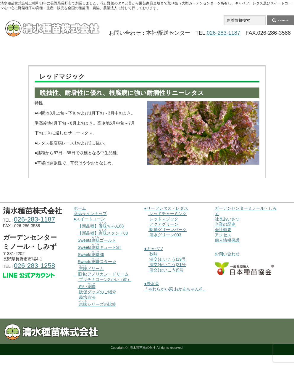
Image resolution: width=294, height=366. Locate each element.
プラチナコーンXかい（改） (104, 279)
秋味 (153, 254)
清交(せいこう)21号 (167, 264)
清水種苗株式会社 (143, 347)
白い (87, 286)
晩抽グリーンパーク (167, 229)
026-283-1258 (34, 265)
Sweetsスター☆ (97, 261)
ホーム (29, 54)
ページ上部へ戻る (289, 202)
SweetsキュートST (100, 247)
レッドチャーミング (167, 213)
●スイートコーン (89, 219)
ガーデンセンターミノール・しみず (147, 54)
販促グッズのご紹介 (97, 291)
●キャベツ (153, 248)
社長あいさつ (227, 219)
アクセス (223, 235)
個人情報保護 (227, 240)
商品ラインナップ (88, 54)
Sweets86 (91, 254)
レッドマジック (163, 219)
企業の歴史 (225, 224)
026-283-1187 (223, 33)
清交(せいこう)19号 (167, 259)
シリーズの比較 (97, 304)
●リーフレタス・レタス (166, 208)
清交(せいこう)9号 (165, 270)
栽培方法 (87, 297)
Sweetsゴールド (97, 240)
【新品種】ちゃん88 (101, 226)
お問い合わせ (264, 54)
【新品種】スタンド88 (103, 233)
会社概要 (205, 54)
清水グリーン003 (164, 235)
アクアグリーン (163, 224)
